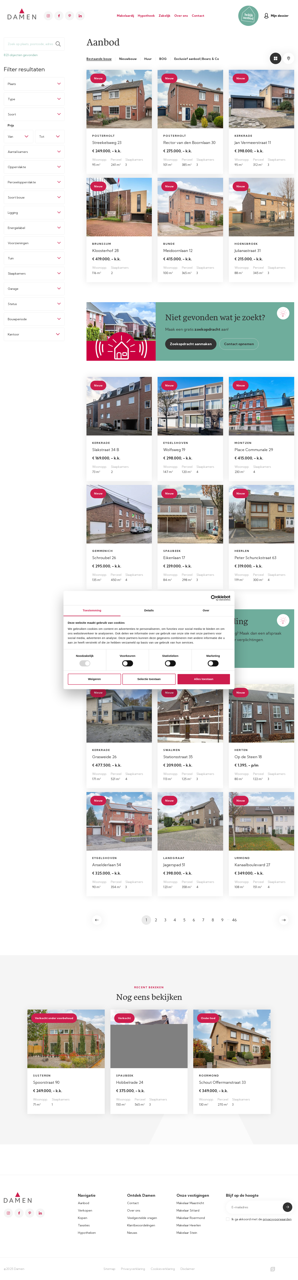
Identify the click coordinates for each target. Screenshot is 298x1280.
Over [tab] (206, 610)
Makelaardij (125, 15)
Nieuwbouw (128, 59)
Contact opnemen (239, 344)
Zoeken (60, 44)
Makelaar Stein (187, 1233)
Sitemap (109, 1269)
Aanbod (83, 1203)
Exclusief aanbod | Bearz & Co (196, 59)
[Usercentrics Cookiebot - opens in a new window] (213, 598)
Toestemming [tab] (92, 610)
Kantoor (13, 334)
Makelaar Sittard (188, 1210)
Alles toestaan (203, 679)
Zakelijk (164, 15)
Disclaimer (188, 1269)
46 (234, 920)
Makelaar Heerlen (189, 1225)
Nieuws (132, 1233)
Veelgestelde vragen (142, 1218)
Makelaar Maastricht (190, 1203)
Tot (41, 136)
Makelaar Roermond (191, 1218)
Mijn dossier (276, 15)
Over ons (181, 15)
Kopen (82, 1218)
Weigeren (94, 679)
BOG (163, 59)
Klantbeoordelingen (141, 1225)
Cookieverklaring (163, 1269)
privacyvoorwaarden (277, 1219)
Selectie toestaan (149, 679)
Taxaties (84, 1225)
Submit (287, 1207)
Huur (148, 59)
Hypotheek (146, 15)
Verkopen (85, 1210)
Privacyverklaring (133, 1269)
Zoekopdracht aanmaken (191, 344)
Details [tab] (149, 610)
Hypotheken (87, 1233)
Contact (198, 15)
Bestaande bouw (99, 59)
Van (10, 136)
